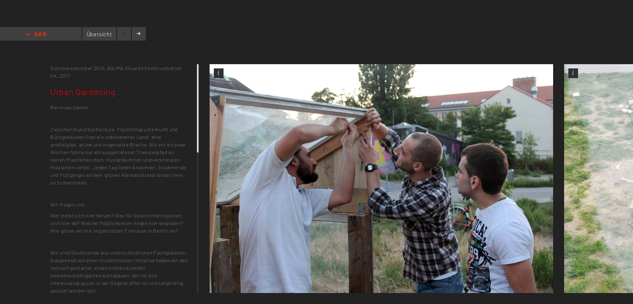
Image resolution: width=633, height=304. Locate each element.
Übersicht (99, 34)
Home (36, 35)
